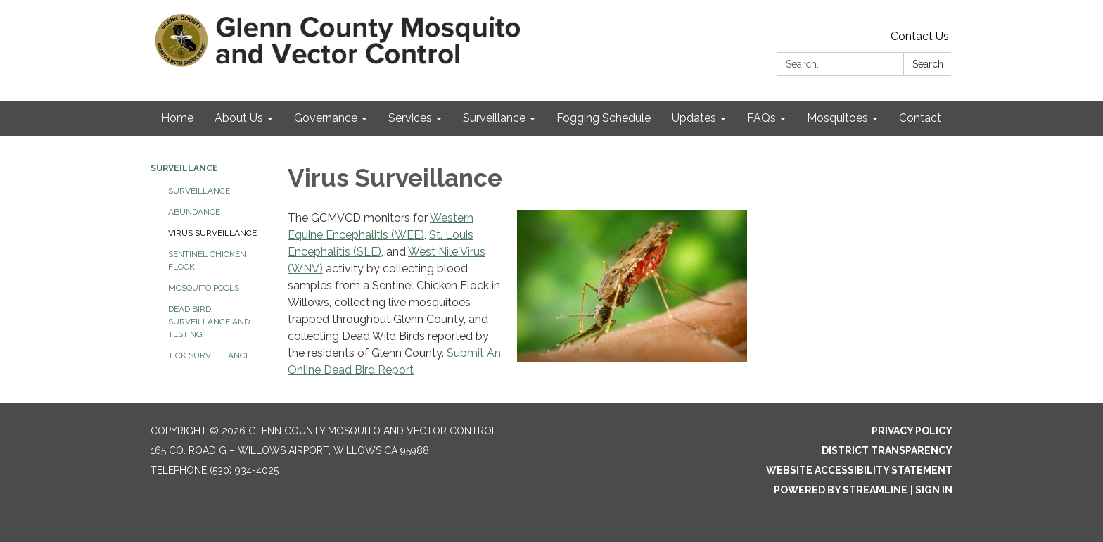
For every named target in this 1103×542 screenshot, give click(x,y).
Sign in (933, 490)
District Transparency (887, 450)
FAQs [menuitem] (761, 118)
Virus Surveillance (212, 233)
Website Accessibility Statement (859, 470)
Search (927, 64)
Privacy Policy (912, 430)
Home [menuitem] (177, 118)
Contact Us (920, 36)
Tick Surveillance (209, 355)
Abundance (194, 212)
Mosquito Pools (203, 288)
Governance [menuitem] (325, 118)
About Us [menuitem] (239, 118)
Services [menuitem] (410, 118)
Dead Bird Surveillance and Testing (209, 321)
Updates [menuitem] (694, 118)
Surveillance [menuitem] (494, 118)
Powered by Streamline (840, 490)
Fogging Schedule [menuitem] (603, 118)
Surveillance (184, 168)
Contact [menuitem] (920, 118)
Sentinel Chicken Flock (207, 260)
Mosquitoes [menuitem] (837, 118)
